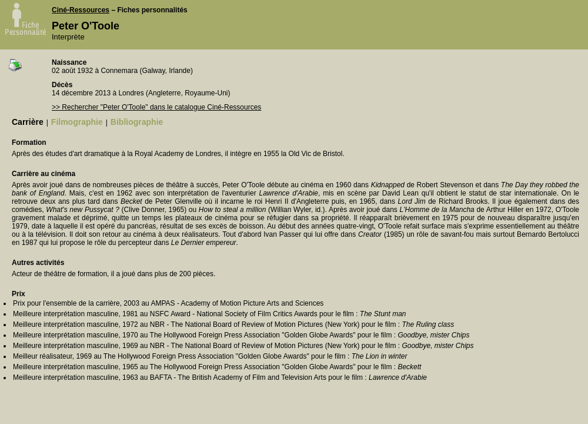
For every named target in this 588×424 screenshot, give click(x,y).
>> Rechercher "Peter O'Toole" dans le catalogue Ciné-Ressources (156, 107)
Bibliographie (137, 122)
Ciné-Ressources (80, 10)
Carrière (28, 122)
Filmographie (77, 122)
